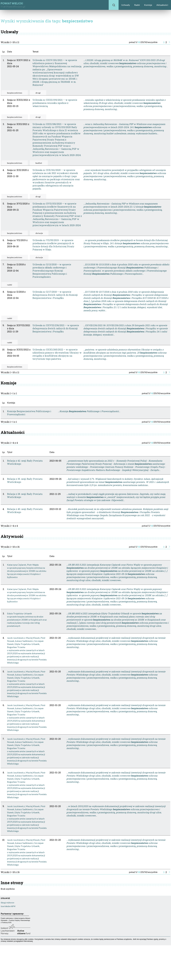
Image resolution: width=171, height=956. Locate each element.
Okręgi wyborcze (7, 902)
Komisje (148, 5)
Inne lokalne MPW (8, 906)
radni (9, 284)
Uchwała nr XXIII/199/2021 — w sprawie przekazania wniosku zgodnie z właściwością (55, 103)
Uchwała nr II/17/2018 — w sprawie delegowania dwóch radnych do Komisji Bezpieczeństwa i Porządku (55, 294)
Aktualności (162, 5)
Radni (137, 5)
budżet (38, 163)
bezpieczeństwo (14, 93)
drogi (38, 93)
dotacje (39, 233)
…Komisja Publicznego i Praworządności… (89, 411)
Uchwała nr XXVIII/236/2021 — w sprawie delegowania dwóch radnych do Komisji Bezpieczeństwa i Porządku (56, 328)
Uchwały (125, 5)
